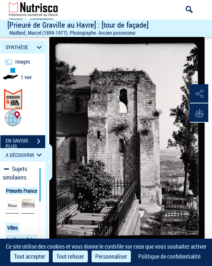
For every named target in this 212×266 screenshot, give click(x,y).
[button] (13, 117)
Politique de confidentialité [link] (169, 256)
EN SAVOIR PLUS (25, 142)
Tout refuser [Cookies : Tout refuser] (70, 256)
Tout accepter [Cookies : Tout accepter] (29, 256)
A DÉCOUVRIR (25, 155)
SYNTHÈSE (25, 47)
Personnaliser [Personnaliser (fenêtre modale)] (111, 256)
